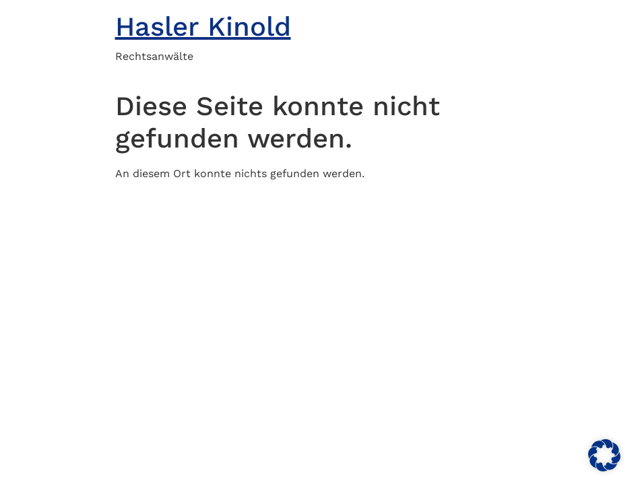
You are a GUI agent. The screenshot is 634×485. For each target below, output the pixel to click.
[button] (604, 455)
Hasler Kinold (203, 26)
